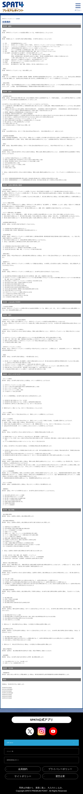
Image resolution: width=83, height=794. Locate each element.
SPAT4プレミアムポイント (8, 18)
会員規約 (22, 769)
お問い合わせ (10, 742)
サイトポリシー (22, 776)
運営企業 (60, 776)
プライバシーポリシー (60, 769)
